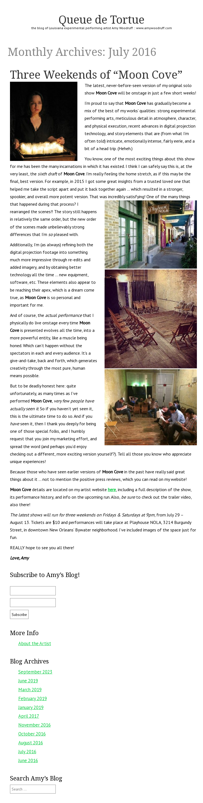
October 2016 (32, 734)
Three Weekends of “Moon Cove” (96, 74)
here (112, 489)
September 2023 (35, 672)
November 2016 (34, 725)
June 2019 (28, 681)
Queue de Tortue (101, 19)
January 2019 (31, 707)
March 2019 (30, 690)
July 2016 (27, 752)
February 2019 (32, 698)
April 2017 (28, 716)
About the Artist (34, 643)
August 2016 (30, 743)
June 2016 (28, 760)
